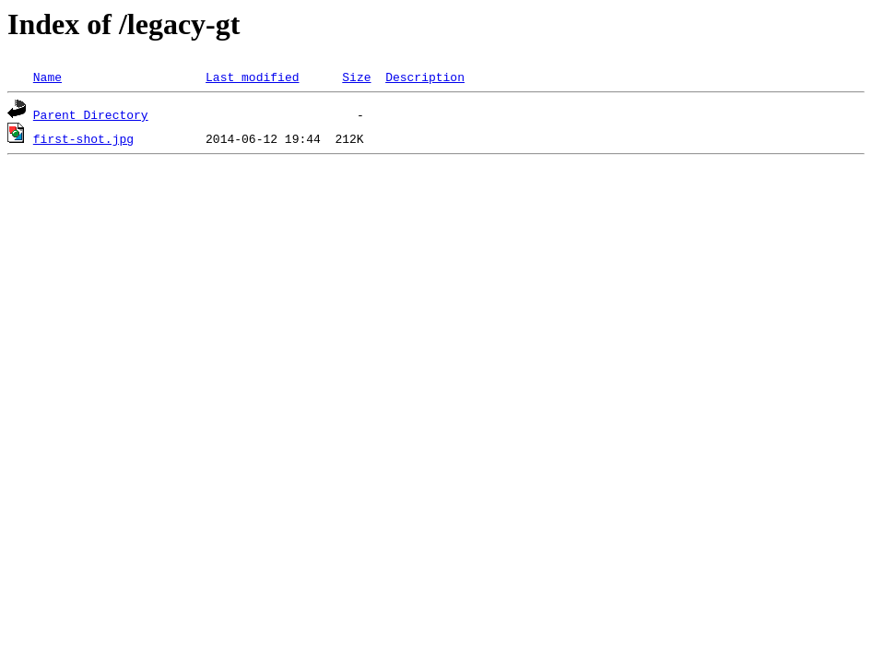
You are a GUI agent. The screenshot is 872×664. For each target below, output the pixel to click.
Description (425, 76)
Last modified (252, 76)
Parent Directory (90, 114)
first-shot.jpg (83, 138)
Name (47, 76)
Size (356, 76)
